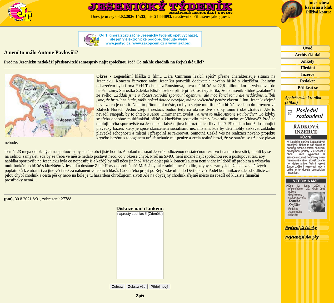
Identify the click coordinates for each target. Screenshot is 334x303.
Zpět (140, 296)
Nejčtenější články (301, 227)
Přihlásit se (308, 87)
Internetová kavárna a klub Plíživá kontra (318, 7)
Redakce (308, 81)
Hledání (308, 68)
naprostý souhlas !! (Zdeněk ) (140, 214)
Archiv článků (307, 54)
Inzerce (307, 74)
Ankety (307, 61)
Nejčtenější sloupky (302, 237)
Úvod (307, 48)
